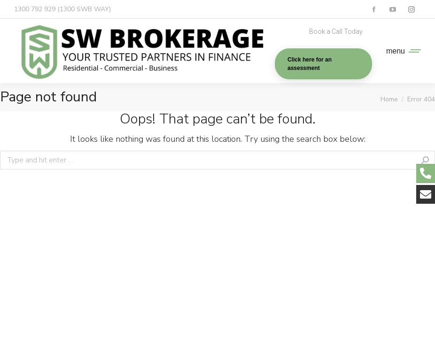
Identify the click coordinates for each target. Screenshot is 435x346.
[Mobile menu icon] (401, 51)
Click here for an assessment (309, 63)
